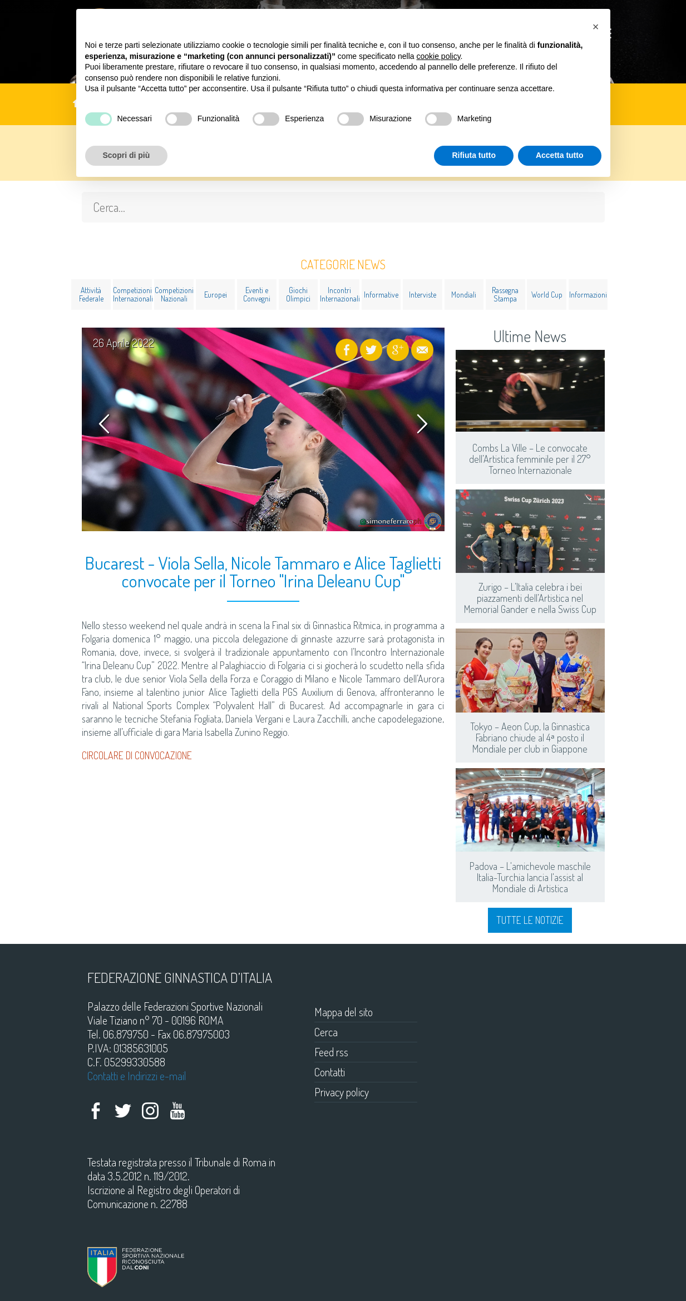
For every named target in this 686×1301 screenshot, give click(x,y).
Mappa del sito (343, 1012)
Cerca (326, 1032)
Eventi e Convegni (256, 294)
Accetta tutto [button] (560, 155)
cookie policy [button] (438, 56)
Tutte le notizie (530, 920)
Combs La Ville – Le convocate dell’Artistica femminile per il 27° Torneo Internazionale (530, 459)
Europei (215, 294)
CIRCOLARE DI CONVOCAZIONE (137, 755)
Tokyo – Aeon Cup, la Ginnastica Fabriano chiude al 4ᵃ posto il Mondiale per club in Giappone (530, 737)
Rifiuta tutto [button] (474, 155)
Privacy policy (341, 1092)
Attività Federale (91, 294)
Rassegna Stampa (505, 294)
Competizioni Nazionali (174, 294)
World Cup (546, 294)
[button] (596, 27)
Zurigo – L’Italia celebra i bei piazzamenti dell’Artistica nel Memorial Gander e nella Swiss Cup (530, 598)
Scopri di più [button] (126, 155)
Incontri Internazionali (339, 294)
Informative (381, 294)
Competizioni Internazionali (132, 294)
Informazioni (588, 294)
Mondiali (463, 294)
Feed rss (331, 1052)
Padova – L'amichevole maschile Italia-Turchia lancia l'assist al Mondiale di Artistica (530, 877)
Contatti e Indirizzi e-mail (136, 1075)
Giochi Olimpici (298, 294)
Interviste (422, 294)
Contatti (329, 1072)
